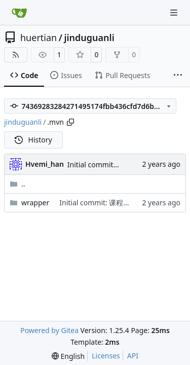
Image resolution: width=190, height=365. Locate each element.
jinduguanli (89, 37)
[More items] (178, 75)
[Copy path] (70, 122)
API (132, 355)
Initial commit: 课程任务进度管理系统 (119, 202)
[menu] (68, 356)
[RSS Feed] (15, 54)
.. (17, 184)
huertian (38, 37)
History (33, 139)
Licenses (106, 355)
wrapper (35, 202)
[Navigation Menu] (175, 12)
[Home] (19, 13)
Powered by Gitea (49, 330)
